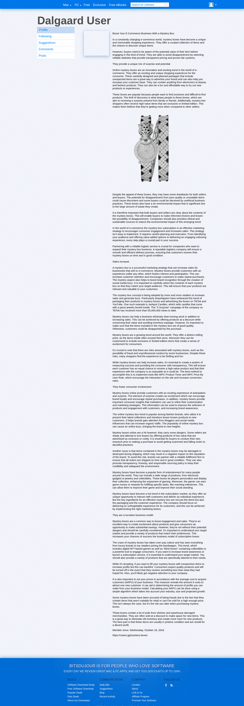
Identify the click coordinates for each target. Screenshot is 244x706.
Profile (43, 30)
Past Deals (73, 696)
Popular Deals (74, 692)
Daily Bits (104, 684)
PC (77, 5)
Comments (46, 49)
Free (87, 5)
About (135, 688)
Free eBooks (117, 5)
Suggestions (47, 42)
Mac (66, 5)
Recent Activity (107, 696)
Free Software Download (80, 688)
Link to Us (137, 692)
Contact (136, 684)
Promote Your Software (144, 700)
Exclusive (99, 5)
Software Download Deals (81, 684)
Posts (42, 55)
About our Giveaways (78, 700)
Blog (102, 692)
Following (45, 36)
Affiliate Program (140, 696)
